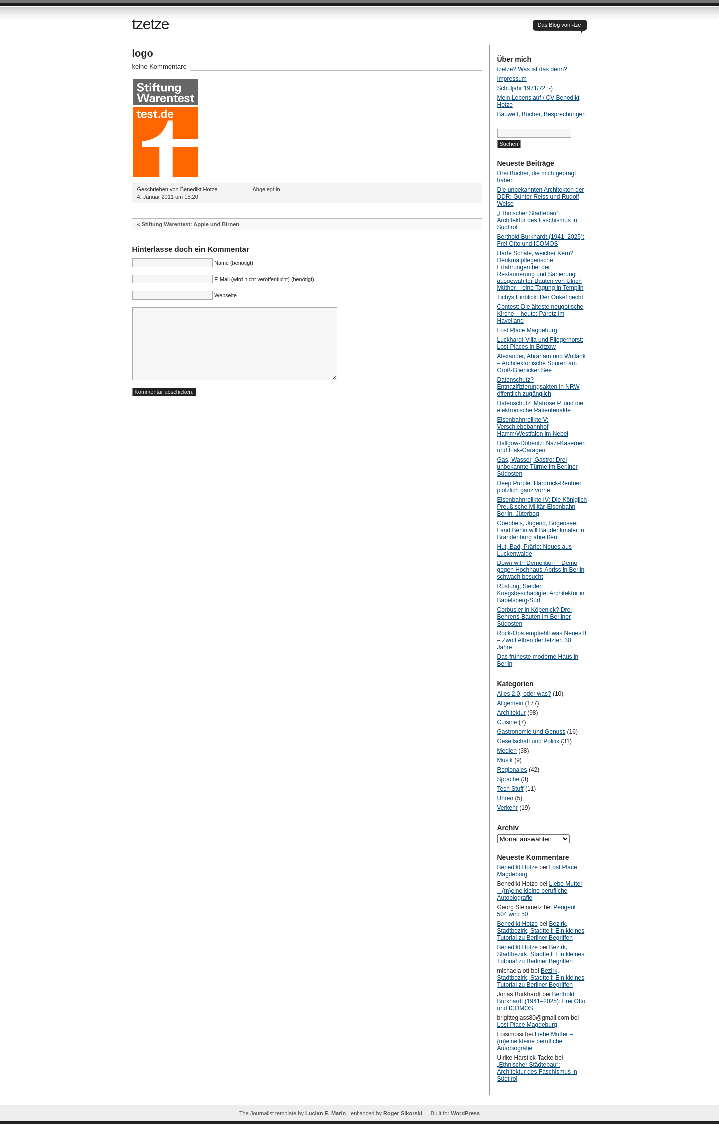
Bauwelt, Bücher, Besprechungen (541, 114)
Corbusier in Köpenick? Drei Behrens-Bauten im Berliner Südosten (534, 616)
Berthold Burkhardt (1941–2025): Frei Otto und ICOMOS (541, 240)
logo (142, 53)
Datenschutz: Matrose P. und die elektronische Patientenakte (540, 407)
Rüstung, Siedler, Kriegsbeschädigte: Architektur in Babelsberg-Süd (541, 593)
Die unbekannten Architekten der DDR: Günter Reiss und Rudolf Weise (540, 196)
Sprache (508, 779)
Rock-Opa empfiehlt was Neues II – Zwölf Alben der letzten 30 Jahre (542, 640)
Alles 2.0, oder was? (524, 693)
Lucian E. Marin (325, 1113)
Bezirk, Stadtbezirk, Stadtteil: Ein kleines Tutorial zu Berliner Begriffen (541, 930)
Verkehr (507, 807)
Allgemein (510, 703)
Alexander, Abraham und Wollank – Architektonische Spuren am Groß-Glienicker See (541, 363)
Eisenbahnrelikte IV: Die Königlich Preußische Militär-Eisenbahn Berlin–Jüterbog (542, 506)
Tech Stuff (510, 788)
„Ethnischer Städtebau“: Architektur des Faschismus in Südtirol (537, 220)
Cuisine (507, 722)
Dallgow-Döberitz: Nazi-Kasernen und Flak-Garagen (541, 447)
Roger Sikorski (402, 1113)
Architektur (511, 712)
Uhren (505, 798)
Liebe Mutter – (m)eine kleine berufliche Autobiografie (540, 890)
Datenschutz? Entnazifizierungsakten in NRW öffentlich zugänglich (538, 386)
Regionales (512, 769)
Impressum (512, 78)
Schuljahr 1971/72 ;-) (525, 88)
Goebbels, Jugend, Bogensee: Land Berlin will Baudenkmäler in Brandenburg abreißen (540, 530)
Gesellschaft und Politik (528, 741)
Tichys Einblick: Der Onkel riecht (540, 297)
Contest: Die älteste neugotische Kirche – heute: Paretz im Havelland (540, 313)
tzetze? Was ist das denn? (532, 69)
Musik (505, 760)
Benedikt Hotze (517, 867)
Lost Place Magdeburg (527, 330)
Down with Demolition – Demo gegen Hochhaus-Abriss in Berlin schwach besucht (541, 570)
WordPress (465, 1113)
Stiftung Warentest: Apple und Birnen (190, 224)
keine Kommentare (159, 66)
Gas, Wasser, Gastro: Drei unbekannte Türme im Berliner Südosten (537, 466)
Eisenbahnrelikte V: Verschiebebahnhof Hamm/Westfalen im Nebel (533, 426)
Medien (507, 750)
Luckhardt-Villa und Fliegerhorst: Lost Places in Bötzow (540, 343)
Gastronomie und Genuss (531, 731)
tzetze (150, 24)
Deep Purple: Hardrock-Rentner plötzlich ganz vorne (539, 487)
